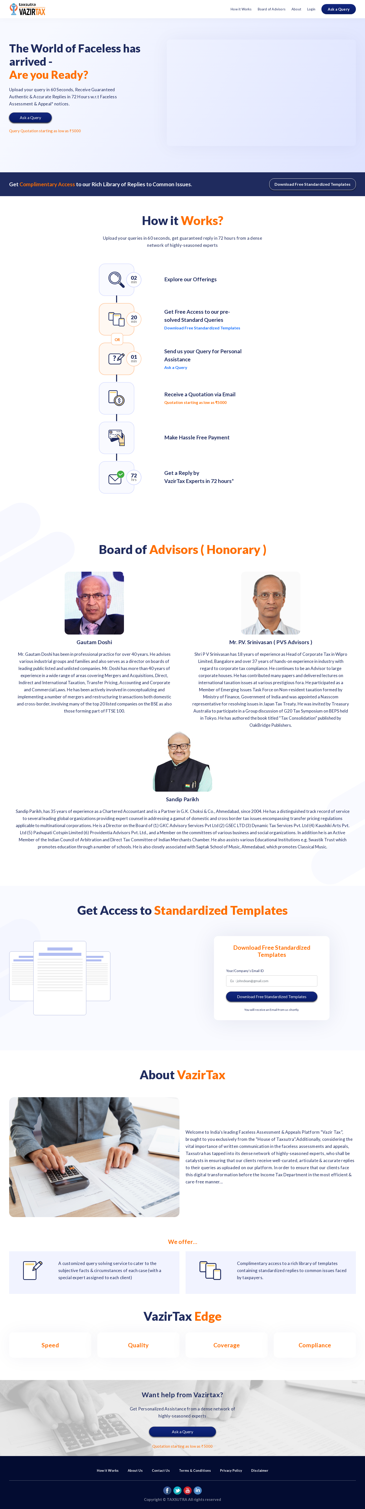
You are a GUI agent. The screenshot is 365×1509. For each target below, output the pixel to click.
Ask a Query (339, 9)
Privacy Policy (231, 1470)
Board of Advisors (271, 9)
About (296, 9)
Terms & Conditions (195, 1470)
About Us (135, 1470)
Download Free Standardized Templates (313, 184)
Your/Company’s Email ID (245, 971)
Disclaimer (259, 1470)
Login (311, 9)
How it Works (241, 9)
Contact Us (161, 1470)
